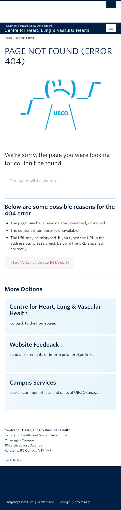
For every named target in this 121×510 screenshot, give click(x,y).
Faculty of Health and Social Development (38, 435)
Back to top (16, 460)
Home (8, 37)
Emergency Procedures (19, 502)
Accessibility (82, 502)
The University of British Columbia (44, 9)
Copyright (64, 502)
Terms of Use (46, 502)
